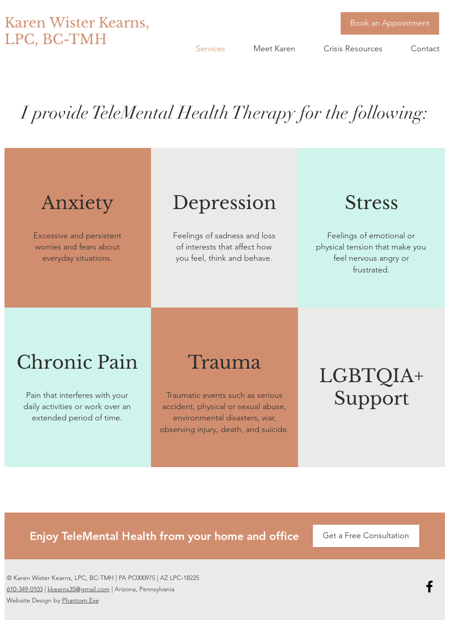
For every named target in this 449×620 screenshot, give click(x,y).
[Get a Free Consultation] (366, 536)
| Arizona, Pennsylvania (142, 589)
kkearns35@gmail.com (79, 589)
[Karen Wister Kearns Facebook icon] (429, 586)
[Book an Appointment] (390, 23)
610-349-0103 (25, 589)
